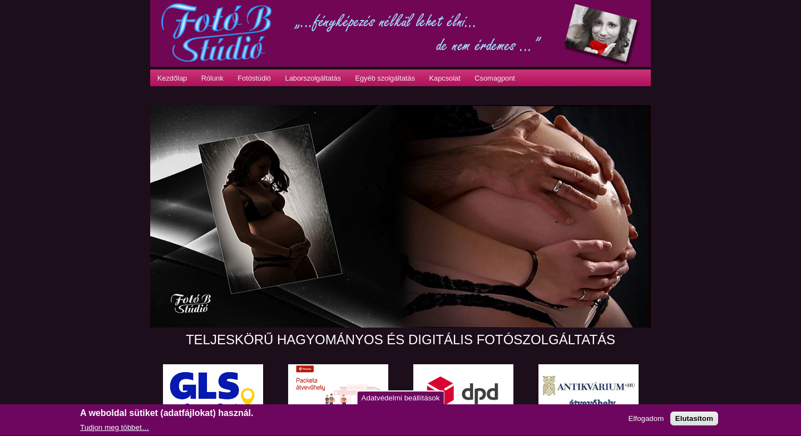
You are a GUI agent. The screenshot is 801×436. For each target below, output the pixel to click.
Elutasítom (694, 419)
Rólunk (212, 78)
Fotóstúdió (254, 78)
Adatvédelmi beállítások (401, 398)
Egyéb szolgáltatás (384, 78)
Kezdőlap (172, 78)
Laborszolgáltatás (313, 78)
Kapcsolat (444, 78)
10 (266, 317)
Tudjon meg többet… (114, 428)
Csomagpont (494, 78)
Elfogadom (646, 419)
